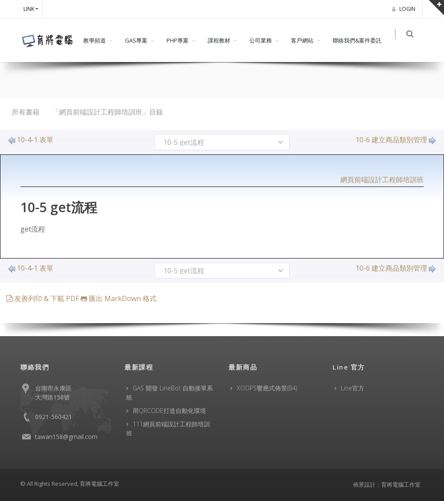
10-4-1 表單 (30, 139)
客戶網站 (302, 40)
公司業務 (260, 40)
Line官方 (352, 388)
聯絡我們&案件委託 (357, 40)
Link (28, 9)
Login (405, 9)
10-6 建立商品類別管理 (396, 139)
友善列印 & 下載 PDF (44, 298)
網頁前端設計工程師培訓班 (382, 179)
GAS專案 (136, 40)
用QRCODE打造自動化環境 (169, 410)
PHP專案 (177, 40)
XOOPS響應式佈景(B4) (267, 388)
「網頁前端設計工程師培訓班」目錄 (107, 112)
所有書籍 (25, 112)
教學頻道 (94, 40)
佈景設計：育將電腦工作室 (387, 484)
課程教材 (219, 40)
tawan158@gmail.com (66, 436)
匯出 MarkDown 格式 (119, 298)
